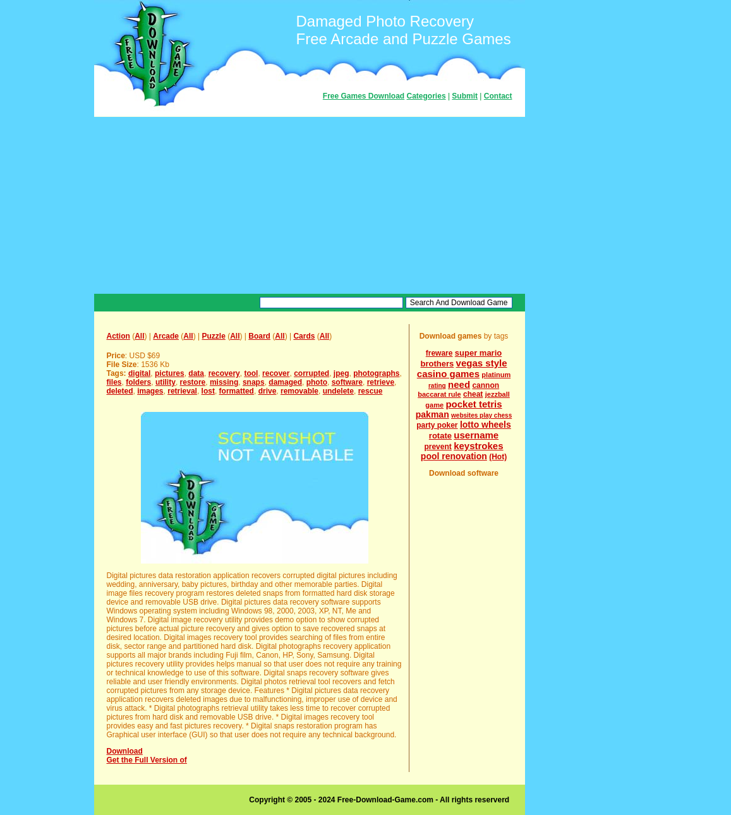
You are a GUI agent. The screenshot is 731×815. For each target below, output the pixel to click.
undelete (338, 391)
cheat (473, 394)
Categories (426, 96)
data (196, 373)
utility (165, 382)
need (459, 384)
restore (193, 382)
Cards (304, 336)
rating (437, 385)
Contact (498, 96)
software (347, 382)
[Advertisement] (309, 205)
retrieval (182, 391)
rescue (370, 391)
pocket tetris (473, 404)
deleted (120, 391)
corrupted (311, 373)
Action (118, 336)
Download (125, 751)
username (476, 435)
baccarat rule (439, 394)
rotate (440, 435)
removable (299, 391)
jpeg (341, 373)
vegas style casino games (462, 368)
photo (316, 382)
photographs (376, 373)
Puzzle (213, 336)
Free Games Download (363, 96)
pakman (432, 414)
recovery (224, 373)
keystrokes (478, 445)
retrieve (380, 382)
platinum (495, 374)
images (150, 391)
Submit (465, 96)
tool (251, 373)
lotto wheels (485, 425)
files (114, 382)
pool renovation (454, 456)
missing (224, 382)
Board (259, 336)
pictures (169, 373)
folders (138, 382)
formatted (236, 391)
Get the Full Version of (147, 760)
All (139, 336)
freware (439, 353)
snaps (254, 382)
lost (208, 391)
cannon (485, 385)
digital (139, 373)
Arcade (166, 336)
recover (275, 373)
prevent (437, 446)
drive (267, 391)
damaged (285, 382)
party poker (436, 425)
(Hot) (498, 456)
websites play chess (481, 415)
